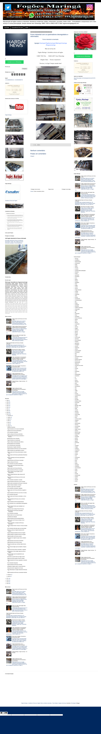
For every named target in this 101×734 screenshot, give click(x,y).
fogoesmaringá (22, 282)
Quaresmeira (25, 298)
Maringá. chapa (9, 304)
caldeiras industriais (13, 291)
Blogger (78, 703)
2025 (7, 402)
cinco (22, 299)
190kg (20, 302)
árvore (9, 313)
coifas (24, 291)
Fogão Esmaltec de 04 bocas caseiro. (14, 536)
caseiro (18, 287)
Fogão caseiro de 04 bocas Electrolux (14, 468)
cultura (76, 421)
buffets (21, 289)
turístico (76, 476)
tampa (76, 470)
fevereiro (9, 574)
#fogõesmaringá (50, 43)
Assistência (14, 282)
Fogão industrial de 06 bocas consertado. (15, 469)
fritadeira (10, 296)
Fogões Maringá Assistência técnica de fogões (16, 532)
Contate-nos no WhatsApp (14, 62)
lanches (19, 308)
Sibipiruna (7, 299)
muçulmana (16, 309)
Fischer (25, 288)
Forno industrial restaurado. (12, 562)
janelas (16, 308)
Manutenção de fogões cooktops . (18, 349)
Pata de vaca (20, 298)
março (9, 425)
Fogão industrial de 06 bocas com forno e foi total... (17, 492)
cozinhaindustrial (14, 289)
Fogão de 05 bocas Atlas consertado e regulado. (16, 549)
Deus (11, 292)
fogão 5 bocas (77, 429)
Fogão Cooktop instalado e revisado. (14, 484)
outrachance (7, 310)
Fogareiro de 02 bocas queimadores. (14, 430)
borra (76, 417)
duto (76, 372)
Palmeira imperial (14, 298)
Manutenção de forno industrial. (13, 438)
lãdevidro (77, 381)
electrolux (23, 294)
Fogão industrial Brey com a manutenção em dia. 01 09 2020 (18, 374)
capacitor (77, 420)
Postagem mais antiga (66, 189)
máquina (19, 309)
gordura (76, 430)
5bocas (9, 293)
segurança (25, 296)
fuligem (22, 293)
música (24, 309)
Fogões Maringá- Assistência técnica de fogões (16, 534)
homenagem (7, 308)
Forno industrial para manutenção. (14, 445)
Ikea (20, 297)
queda (17, 310)
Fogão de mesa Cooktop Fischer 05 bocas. (15, 508)
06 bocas (25, 293)
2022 (7, 407)
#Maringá (58, 43)
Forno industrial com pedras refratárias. (15, 463)
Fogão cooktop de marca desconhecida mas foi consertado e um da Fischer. (19, 389)
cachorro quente (78, 418)
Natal (16, 304)
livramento (24, 308)
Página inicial (50, 189)
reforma (21, 296)
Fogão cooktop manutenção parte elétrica (15, 441)
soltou (76, 469)
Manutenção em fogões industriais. (14, 447)
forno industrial (78, 340)
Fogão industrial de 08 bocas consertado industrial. (17, 572)
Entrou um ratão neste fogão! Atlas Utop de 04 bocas (19, 336)
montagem (18, 296)
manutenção (8, 283)
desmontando (77, 423)
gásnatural (14, 296)
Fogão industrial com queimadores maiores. (15, 450)
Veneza (18, 304)
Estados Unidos (21, 303)
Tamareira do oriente (12, 299)
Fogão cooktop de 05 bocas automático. (15, 434)
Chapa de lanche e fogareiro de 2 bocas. (15, 568)
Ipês (22, 297)
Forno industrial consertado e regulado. (15, 488)
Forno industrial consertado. (12, 432)
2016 (7, 580)
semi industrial (78, 467)
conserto (25, 283)
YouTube (6, 27)
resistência (23, 310)
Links (26, 27)
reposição (20, 310)
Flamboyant (17, 297)
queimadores (11, 302)
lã (75, 444)
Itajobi (6, 304)
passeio (10, 310)
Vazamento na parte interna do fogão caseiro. (16, 556)
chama (25, 284)
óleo (17, 302)
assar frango (77, 414)
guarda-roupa (77, 432)
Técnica (21, 283)
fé (75, 377)
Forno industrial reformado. (12, 494)
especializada (77, 374)
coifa (16, 293)
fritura (6, 293)
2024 (7, 403)
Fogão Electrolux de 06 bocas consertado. (15, 460)
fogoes (21, 286)
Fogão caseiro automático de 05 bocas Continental (17, 483)
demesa (19, 293)
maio (9, 424)
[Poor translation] (5, 713)
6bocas (9, 294)
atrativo (76, 415)
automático (13, 286)
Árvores (6, 313)
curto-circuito (19, 294)
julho (9, 420)
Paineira (9, 298)
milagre (9, 309)
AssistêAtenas (7, 303)
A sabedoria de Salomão (12, 516)
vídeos (76, 478)
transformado (77, 475)
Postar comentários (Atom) (39, 191)
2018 (7, 414)
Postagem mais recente (35, 189)
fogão (13, 283)
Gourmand (25, 303)
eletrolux (76, 424)
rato (15, 302)
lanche (76, 380)
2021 (7, 408)
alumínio (20, 304)
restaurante (7, 292)
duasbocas (25, 299)
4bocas (6, 294)
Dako (12, 287)
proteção (6, 302)
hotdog (10, 308)
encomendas (77, 426)
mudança (12, 309)
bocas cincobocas (20, 292)
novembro (10, 415)
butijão (15, 287)
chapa (15, 294)
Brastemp (7, 291)
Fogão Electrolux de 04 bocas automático (15, 540)
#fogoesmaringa (50, 45)
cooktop (10, 288)
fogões (16, 283)
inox (76, 378)
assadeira (23, 304)
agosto (9, 418)
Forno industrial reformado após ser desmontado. (16, 528)
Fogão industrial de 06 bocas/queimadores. (15, 518)
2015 (22, 302)
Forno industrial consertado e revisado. (14, 479)
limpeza (25, 286)
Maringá (7, 282)
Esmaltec (16, 303)
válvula (6, 297)
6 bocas (25, 302)
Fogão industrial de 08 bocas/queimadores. (15, 501)
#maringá (42, 43)
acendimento (7, 289)
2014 (7, 583)
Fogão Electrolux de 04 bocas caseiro (14, 542)
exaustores (77, 375)
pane (76, 383)
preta (15, 310)
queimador (7, 286)
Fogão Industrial (78, 289)
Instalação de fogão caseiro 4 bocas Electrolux (16, 566)
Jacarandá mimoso (78, 356)
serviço (22, 287)
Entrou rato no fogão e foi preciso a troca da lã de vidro (19, 366)
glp (26, 291)
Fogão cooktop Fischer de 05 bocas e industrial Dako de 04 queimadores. (19, 327)
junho (9, 422)
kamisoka (69, 703)
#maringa (64, 43)
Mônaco (13, 304)
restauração (20, 291)
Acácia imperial (11, 297)
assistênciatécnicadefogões (11, 284)
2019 (7, 412)
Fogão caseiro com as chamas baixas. (14, 515)
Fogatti (12, 294)
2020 (7, 410)
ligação (22, 308)
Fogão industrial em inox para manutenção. (15, 428)
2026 (7, 400)
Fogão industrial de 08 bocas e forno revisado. (16, 481)
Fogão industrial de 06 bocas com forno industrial (16, 448)
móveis (22, 309)
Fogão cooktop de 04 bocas (12, 462)
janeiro (9, 576)
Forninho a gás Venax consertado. (14, 486)
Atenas (11, 303)
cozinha (14, 288)
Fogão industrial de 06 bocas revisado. (14, 564)
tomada (76, 473)
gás (18, 289)
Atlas (23, 288)
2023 (7, 405)
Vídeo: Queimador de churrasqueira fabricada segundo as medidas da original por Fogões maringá (19, 358)
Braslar (14, 303)
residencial (19, 288)
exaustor (76, 427)
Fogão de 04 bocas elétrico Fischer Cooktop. (16, 558)
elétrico (25, 292)
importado (13, 308)
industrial (21, 284)
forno (18, 286)
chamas (19, 299)
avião (17, 299)
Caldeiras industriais (11, 427)
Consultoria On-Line (17, 27)
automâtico (14, 292)
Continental (13, 293)
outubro (9, 417)
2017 (7, 578)
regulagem (7, 287)
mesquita (6, 309)
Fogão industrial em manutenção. (13, 440)
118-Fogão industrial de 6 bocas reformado (15, 238)
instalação (25, 289)
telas (76, 472)
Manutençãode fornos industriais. (13, 443)
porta (13, 310)
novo (26, 309)
